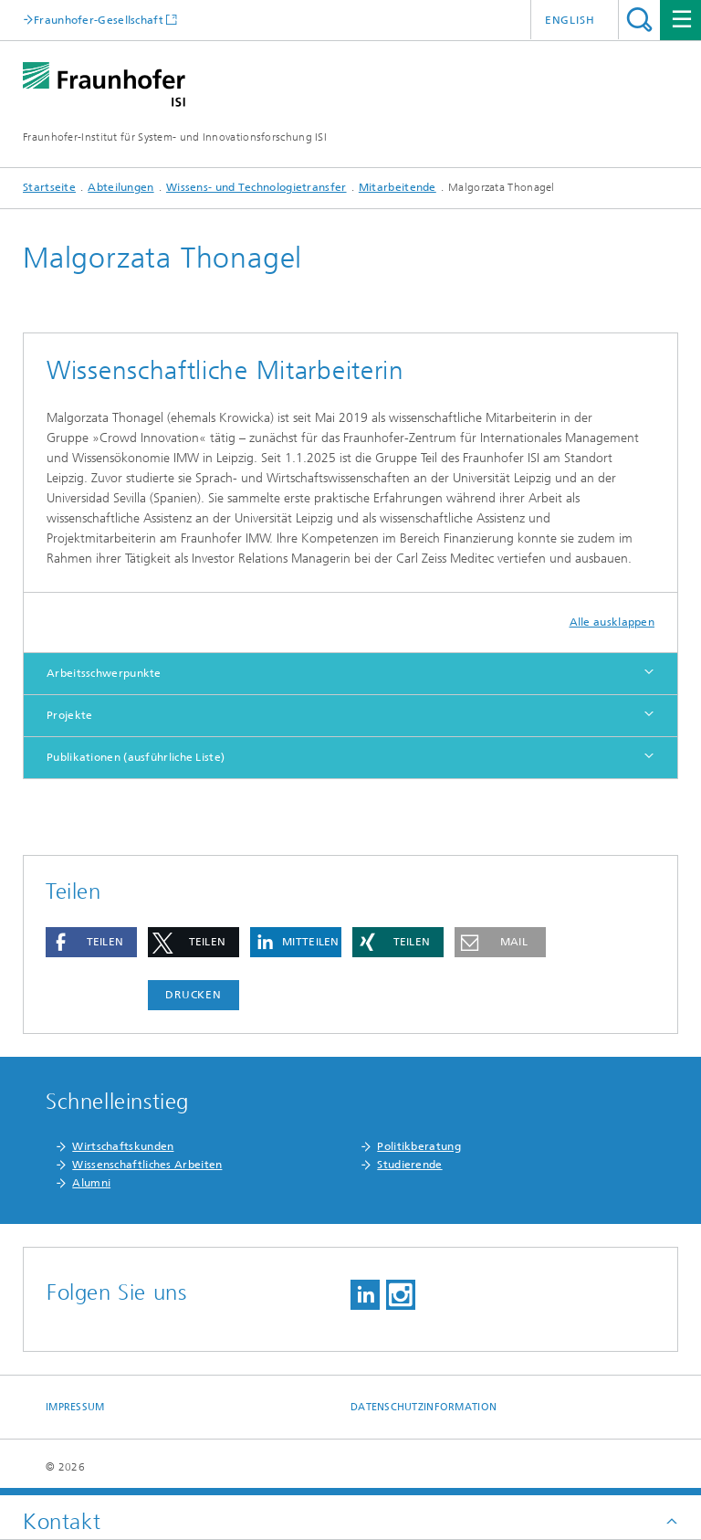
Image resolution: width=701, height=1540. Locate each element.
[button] (91, 942)
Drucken (193, 994)
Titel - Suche (639, 19)
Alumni (91, 1182)
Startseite (49, 187)
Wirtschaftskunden (122, 1146)
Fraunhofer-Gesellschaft (98, 20)
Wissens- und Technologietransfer (256, 187)
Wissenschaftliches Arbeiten (147, 1164)
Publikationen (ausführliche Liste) (136, 757)
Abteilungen (120, 187)
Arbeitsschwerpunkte (104, 673)
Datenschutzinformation (423, 1407)
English (570, 20)
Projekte (69, 715)
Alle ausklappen (612, 622)
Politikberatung (419, 1146)
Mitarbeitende (397, 187)
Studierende (409, 1164)
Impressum (75, 1407)
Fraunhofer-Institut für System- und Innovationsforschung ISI (175, 137)
